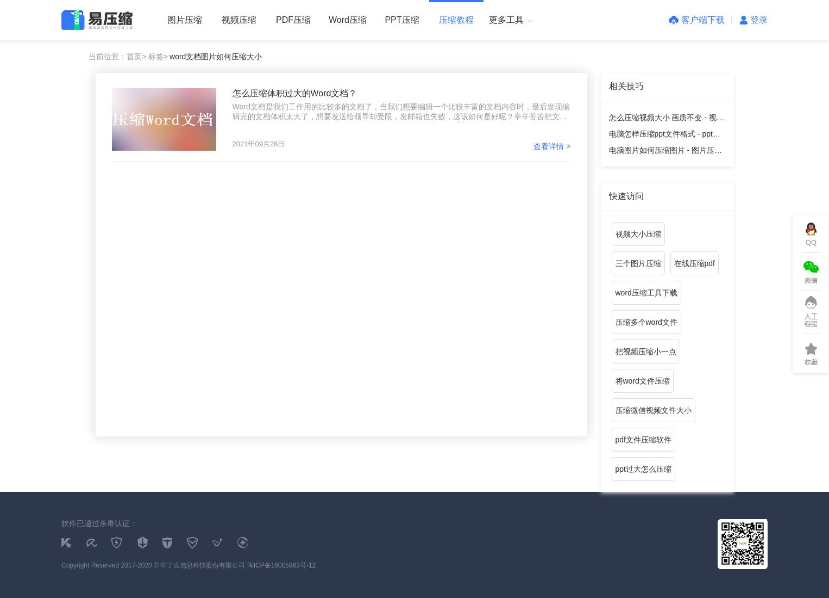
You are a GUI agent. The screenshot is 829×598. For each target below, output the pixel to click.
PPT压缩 (402, 19)
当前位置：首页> (117, 56)
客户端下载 (697, 19)
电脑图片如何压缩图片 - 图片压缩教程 (665, 152)
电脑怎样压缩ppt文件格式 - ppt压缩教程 (664, 136)
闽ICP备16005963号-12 (281, 565)
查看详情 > (551, 146)
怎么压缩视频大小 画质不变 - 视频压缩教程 (666, 119)
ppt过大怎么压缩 (643, 469)
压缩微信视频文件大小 (654, 410)
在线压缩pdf (694, 263)
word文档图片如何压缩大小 (215, 56)
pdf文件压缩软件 (643, 439)
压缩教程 (456, 19)
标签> (158, 56)
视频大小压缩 (638, 234)
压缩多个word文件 (646, 322)
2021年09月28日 (259, 144)
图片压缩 (184, 19)
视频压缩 (239, 19)
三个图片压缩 (638, 263)
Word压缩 (348, 19)
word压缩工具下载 (646, 292)
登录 (754, 19)
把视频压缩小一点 (646, 351)
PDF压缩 (293, 19)
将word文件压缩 (643, 381)
